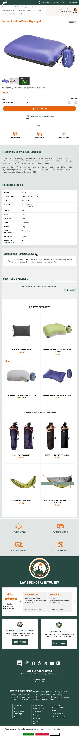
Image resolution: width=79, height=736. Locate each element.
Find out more (20, 642)
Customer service (19, 532)
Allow (24, 82)
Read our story (48, 699)
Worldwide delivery (39, 137)
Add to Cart (41, 109)
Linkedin (58, 663)
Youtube (52, 663)
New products (38, 705)
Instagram (27, 663)
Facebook (33, 663)
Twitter (46, 663)
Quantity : (73, 99)
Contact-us (17, 717)
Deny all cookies (42, 734)
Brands (16, 708)
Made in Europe (38, 708)
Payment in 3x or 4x (15, 137)
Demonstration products (38, 722)
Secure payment (57, 714)
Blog (20, 663)
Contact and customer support (58, 706)
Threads (40, 663)
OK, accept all (28, 734)
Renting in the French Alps (19, 713)
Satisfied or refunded (59, 717)
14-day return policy (64, 137)
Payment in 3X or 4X (60, 532)
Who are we (18, 705)
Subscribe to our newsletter (39, 680)
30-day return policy (60, 551)
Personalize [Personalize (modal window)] (54, 734)
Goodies (35, 715)
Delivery (54, 710)
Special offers (37, 712)
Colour (4, 99)
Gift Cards (36, 718)
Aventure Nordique (21, 691)
